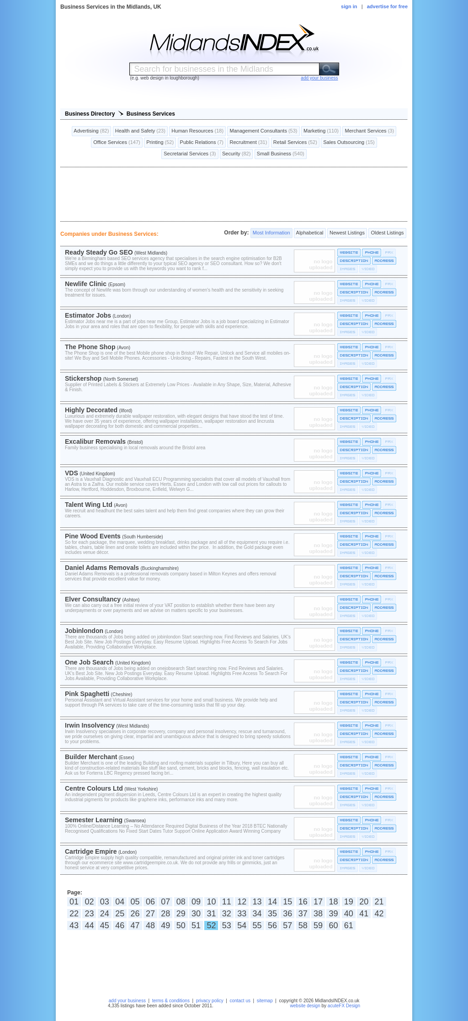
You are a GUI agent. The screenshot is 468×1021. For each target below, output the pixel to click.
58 (303, 925)
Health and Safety (140, 131)
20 (364, 901)
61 (349, 925)
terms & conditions (171, 1000)
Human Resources (197, 131)
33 (242, 913)
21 (379, 901)
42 (379, 913)
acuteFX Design (344, 1005)
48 (150, 925)
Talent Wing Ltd (88, 504)
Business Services (151, 114)
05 (135, 901)
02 (89, 901)
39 (333, 913)
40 (349, 913)
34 (257, 913)
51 (196, 925)
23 (89, 913)
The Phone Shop (90, 347)
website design (305, 1005)
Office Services (117, 143)
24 (105, 913)
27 (150, 913)
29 (181, 913)
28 (165, 913)
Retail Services (295, 143)
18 (333, 901)
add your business (127, 1000)
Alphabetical (309, 233)
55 (257, 925)
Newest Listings (347, 233)
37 (303, 913)
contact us (239, 1000)
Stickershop (83, 378)
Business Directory (90, 114)
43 (74, 925)
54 (242, 925)
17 (318, 901)
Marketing (321, 131)
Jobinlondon (84, 630)
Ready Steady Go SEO (99, 252)
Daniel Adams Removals (102, 567)
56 (272, 925)
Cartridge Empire (91, 851)
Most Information (271, 233)
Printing (160, 143)
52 (211, 925)
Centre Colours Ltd (94, 788)
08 (181, 901)
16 (303, 901)
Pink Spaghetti (87, 693)
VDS (71, 473)
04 (120, 901)
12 (242, 901)
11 (227, 901)
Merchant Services (369, 131)
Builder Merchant (91, 756)
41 (364, 913)
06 (150, 901)
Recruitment (248, 143)
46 (120, 925)
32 (227, 913)
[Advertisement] (234, 194)
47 (135, 925)
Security (236, 154)
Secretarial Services (189, 154)
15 (287, 901)
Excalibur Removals (95, 441)
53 (227, 925)
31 (211, 913)
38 (318, 913)
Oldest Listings (387, 233)
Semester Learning (93, 820)
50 (181, 925)
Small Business (281, 154)
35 (272, 913)
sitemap (265, 1000)
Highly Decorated (91, 410)
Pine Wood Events (93, 536)
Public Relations (202, 143)
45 (105, 925)
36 (287, 913)
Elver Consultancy (93, 599)
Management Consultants (263, 131)
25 (120, 913)
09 (196, 901)
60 (333, 925)
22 (74, 913)
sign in (349, 6)
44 (89, 925)
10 (211, 901)
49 (165, 925)
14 (272, 901)
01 (74, 901)
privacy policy (209, 1000)
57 (287, 925)
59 (318, 925)
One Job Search (89, 662)
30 (196, 913)
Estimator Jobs (88, 315)
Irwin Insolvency (90, 725)
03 (105, 901)
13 (257, 901)
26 (135, 913)
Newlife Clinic (85, 283)
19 (349, 901)
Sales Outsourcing (349, 143)
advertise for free (387, 6)
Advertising (92, 131)
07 (165, 901)
